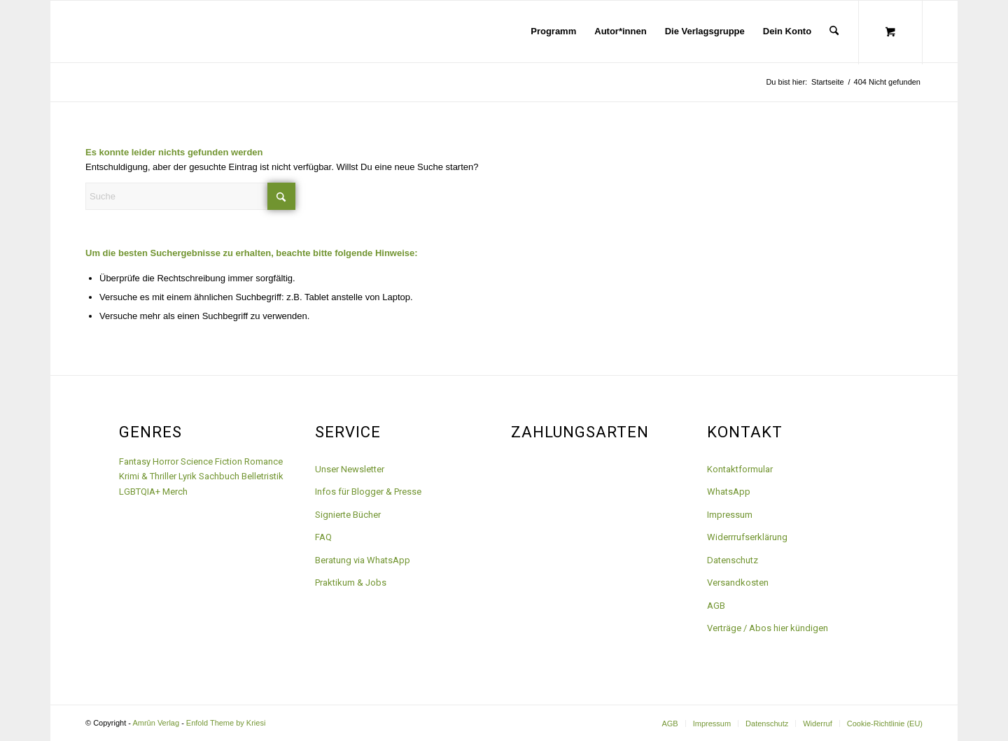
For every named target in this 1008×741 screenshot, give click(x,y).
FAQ (323, 537)
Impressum (729, 514)
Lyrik (187, 476)
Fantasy (134, 461)
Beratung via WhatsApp (362, 560)
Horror (165, 461)
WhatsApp (728, 491)
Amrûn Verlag (155, 723)
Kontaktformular (740, 469)
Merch (175, 491)
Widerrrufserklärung (747, 537)
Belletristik (262, 476)
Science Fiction (211, 461)
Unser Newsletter (349, 469)
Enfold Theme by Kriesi (226, 723)
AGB (716, 605)
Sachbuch (219, 476)
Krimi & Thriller (147, 476)
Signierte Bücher (348, 514)
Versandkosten (738, 582)
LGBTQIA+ (139, 491)
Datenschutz (732, 560)
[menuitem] (553, 31)
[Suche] (834, 31)
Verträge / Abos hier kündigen (767, 628)
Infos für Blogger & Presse (368, 491)
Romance (263, 461)
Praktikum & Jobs (350, 582)
